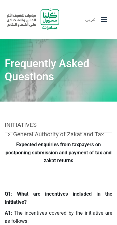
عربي (90, 19)
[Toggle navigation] (104, 19)
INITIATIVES (21, 124)
